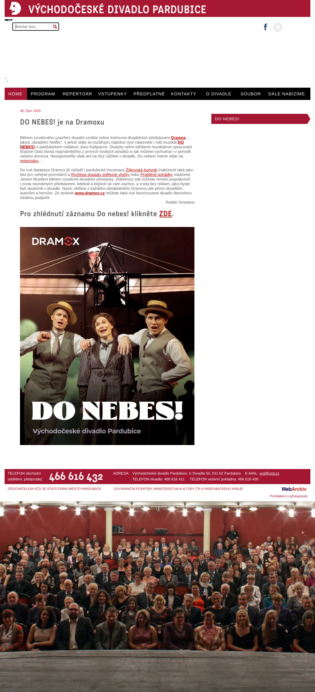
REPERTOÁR (77, 93)
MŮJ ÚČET (296, 27)
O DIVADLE (219, 93)
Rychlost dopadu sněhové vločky (100, 174)
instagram (277, 27)
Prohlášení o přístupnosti (288, 496)
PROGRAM (43, 93)
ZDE (165, 213)
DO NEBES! (227, 119)
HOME (15, 93)
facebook (265, 25)
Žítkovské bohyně (141, 170)
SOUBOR (251, 93)
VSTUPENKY (112, 93)
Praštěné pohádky (157, 174)
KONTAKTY (183, 93)
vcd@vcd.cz (269, 473)
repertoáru (29, 160)
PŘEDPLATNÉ (149, 93)
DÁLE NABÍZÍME (286, 93)
